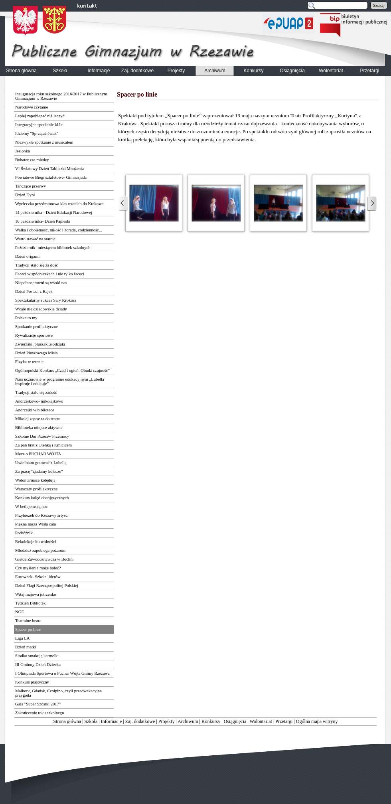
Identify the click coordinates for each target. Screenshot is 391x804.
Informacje (111, 721)
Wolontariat (261, 721)
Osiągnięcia (235, 721)
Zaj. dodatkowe (140, 721)
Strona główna (67, 721)
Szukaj (379, 5)
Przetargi (283, 721)
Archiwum (188, 721)
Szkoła (91, 721)
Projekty (166, 721)
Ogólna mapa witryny (317, 721)
